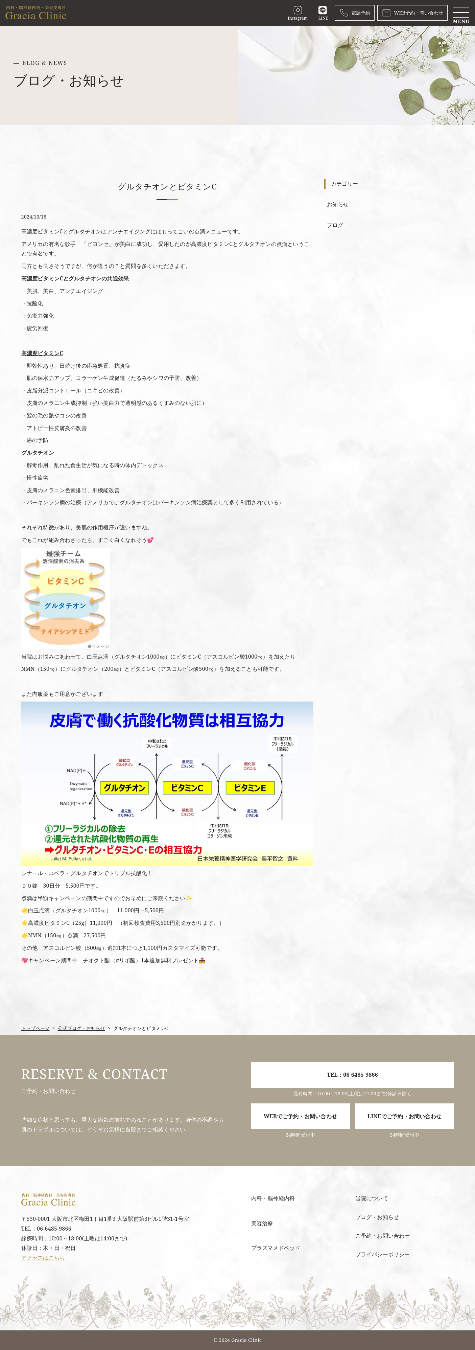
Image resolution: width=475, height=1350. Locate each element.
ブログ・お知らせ (377, 1217)
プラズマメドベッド (276, 1248)
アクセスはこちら (43, 1257)
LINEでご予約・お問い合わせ (404, 1116)
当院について (371, 1198)
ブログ (335, 225)
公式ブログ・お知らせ (81, 1028)
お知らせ (338, 204)
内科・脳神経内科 (273, 1198)
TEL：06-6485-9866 (352, 1074)
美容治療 (262, 1223)
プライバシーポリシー (382, 1254)
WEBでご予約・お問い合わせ (300, 1116)
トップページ (35, 1028)
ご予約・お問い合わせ (382, 1235)
